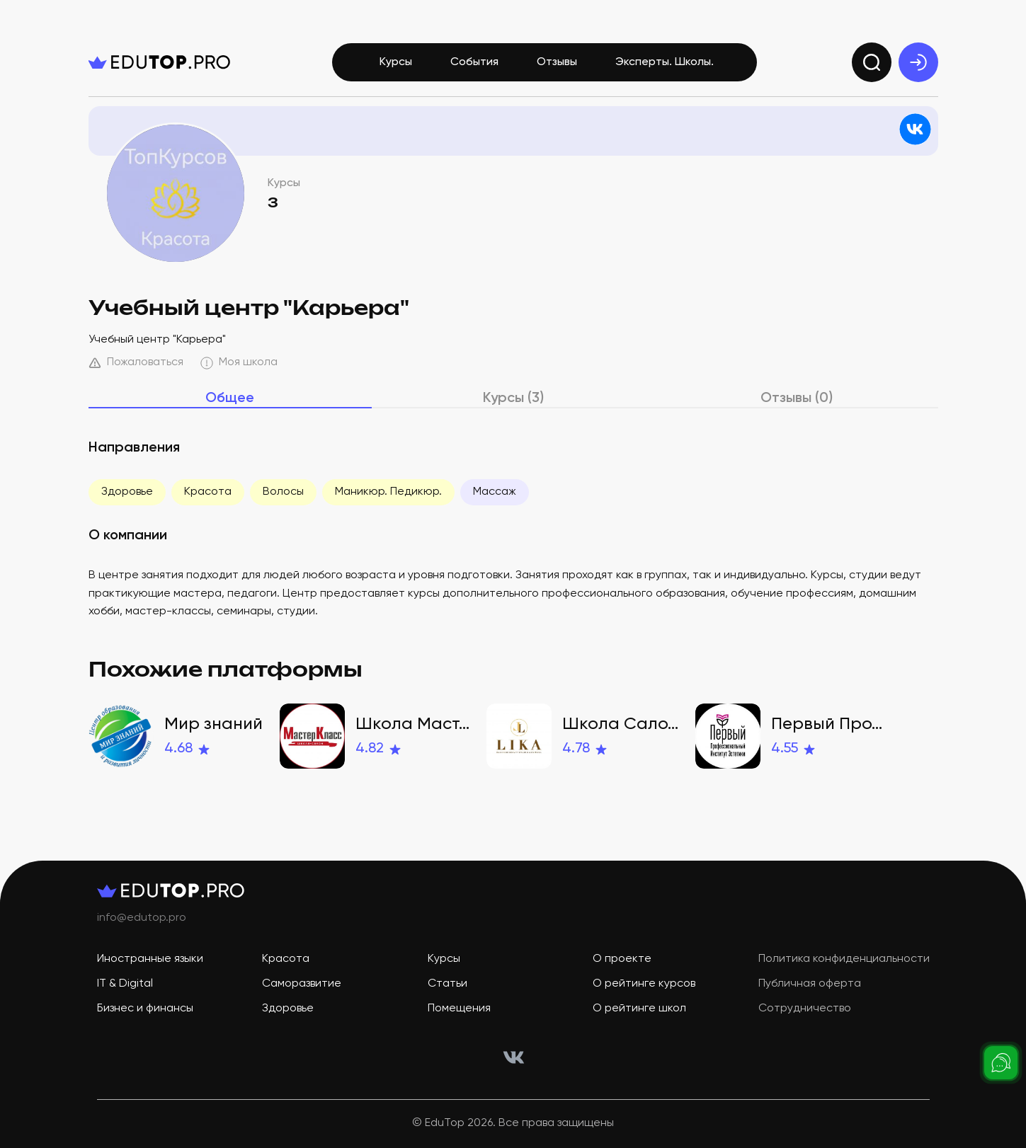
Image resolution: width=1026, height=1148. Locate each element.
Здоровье (127, 492)
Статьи (447, 983)
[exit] (918, 62)
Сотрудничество (804, 1008)
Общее (229, 398)
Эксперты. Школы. (664, 62)
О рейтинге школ (639, 1008)
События (474, 62)
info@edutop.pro (141, 918)
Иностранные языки (150, 959)
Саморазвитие (301, 983)
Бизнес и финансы (145, 1008)
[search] (871, 62)
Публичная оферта (809, 983)
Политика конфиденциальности (844, 959)
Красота (208, 492)
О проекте (622, 959)
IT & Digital (125, 983)
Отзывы (557, 62)
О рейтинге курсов (644, 983)
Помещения (459, 1008)
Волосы (283, 492)
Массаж (494, 492)
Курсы (396, 62)
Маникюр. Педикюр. (388, 492)
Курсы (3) (513, 398)
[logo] (159, 62)
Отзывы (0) (796, 398)
